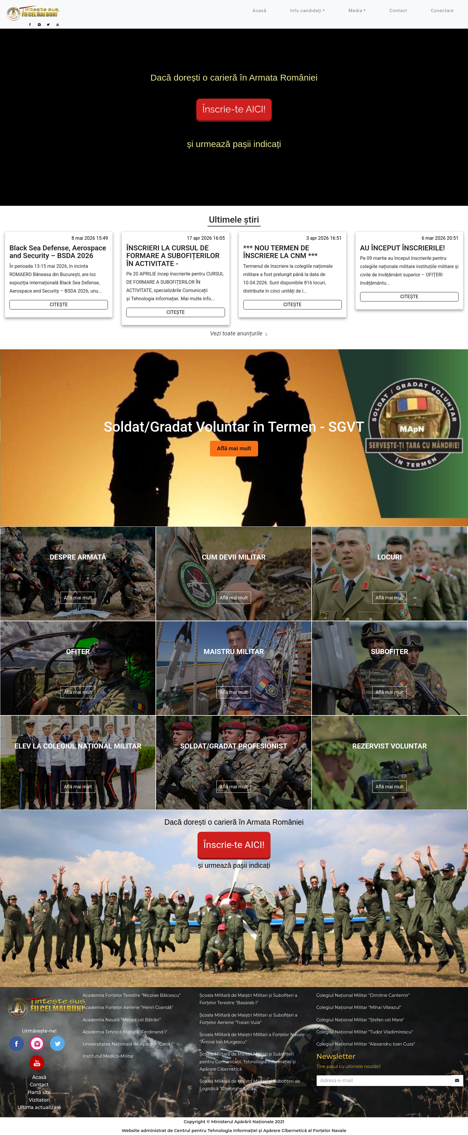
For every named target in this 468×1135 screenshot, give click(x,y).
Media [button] (355, 10)
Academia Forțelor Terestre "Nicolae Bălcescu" (132, 995)
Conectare (442, 10)
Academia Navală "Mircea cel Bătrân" (122, 1020)
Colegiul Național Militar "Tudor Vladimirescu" (364, 1032)
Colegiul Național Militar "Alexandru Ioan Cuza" (365, 1044)
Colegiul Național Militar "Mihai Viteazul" (358, 1007)
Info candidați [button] (305, 10)
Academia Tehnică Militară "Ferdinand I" (125, 1032)
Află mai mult (234, 448)
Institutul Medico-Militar (108, 1056)
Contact (398, 10)
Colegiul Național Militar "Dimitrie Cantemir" (363, 995)
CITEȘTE (59, 304)
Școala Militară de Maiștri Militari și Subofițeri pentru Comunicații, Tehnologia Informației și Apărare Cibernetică (248, 1061)
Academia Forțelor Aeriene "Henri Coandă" (128, 1007)
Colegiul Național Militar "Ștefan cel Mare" (360, 1020)
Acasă (259, 10)
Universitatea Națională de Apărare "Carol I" (128, 1044)
